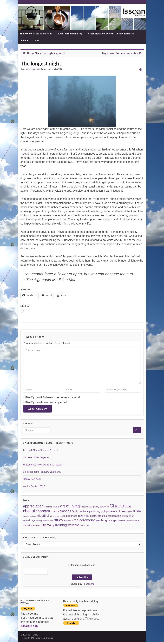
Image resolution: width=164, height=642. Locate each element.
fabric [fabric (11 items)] (75, 511)
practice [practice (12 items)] (102, 515)
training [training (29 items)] (61, 525)
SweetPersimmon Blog (71, 33)
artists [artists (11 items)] (56, 506)
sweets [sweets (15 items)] (68, 520)
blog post (35, 69)
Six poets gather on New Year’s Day (42, 471)
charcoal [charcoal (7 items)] (55, 511)
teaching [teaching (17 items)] (101, 520)
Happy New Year (32, 479)
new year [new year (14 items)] (84, 515)
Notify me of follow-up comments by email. (53, 397)
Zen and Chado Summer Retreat (40, 450)
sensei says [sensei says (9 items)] (29, 520)
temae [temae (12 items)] (36, 525)
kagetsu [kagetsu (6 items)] (129, 511)
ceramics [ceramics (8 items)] (104, 506)
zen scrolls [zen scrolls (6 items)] (85, 525)
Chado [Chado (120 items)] (116, 505)
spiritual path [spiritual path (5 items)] (48, 521)
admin (26, 69)
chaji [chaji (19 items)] (128, 506)
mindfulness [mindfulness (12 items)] (70, 515)
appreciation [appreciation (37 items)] (33, 506)
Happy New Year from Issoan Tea (120, 53)
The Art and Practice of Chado (37, 33)
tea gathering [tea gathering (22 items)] (117, 520)
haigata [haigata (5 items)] (100, 512)
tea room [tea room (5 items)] (131, 521)
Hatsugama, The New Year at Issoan (42, 464)
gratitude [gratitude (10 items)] (83, 511)
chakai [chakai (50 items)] (29, 510)
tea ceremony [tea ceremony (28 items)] (84, 520)
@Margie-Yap (29, 626)
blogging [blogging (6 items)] (84, 507)
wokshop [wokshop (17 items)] (73, 525)
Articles (25, 40)
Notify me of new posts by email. (47, 402)
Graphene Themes (44, 638)
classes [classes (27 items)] (65, 511)
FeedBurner (89, 584)
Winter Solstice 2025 (34, 486)
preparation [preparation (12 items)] (114, 515)
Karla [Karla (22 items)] (137, 511)
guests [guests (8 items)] (92, 511)
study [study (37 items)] (58, 520)
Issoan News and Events (100, 33)
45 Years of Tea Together (36, 457)
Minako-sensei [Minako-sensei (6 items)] (56, 516)
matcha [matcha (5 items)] (33, 516)
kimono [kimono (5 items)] (26, 516)
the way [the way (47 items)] (47, 525)
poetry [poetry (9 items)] (93, 515)
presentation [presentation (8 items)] (128, 516)
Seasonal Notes (125, 33)
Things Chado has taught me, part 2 (46, 53)
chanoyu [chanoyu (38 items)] (43, 511)
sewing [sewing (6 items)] (39, 520)
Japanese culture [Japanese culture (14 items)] (114, 511)
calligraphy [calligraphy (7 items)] (94, 507)
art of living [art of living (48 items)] (70, 506)
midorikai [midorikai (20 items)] (42, 515)
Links (37, 40)
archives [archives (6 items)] (48, 507)
